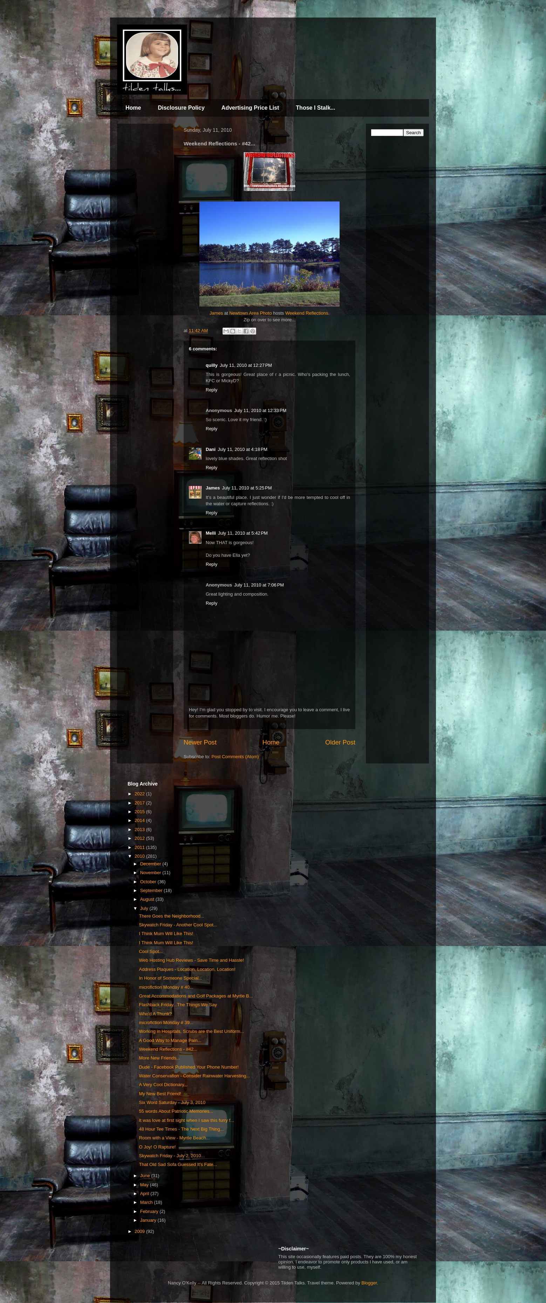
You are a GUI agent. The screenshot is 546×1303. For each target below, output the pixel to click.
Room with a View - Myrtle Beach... (174, 1137)
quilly (212, 365)
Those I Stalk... (315, 108)
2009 (140, 1231)
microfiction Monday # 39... (166, 1022)
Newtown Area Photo (250, 313)
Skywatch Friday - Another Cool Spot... (178, 924)
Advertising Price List (250, 108)
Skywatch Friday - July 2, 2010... (172, 1155)
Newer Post (200, 742)
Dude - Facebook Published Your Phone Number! (189, 1067)
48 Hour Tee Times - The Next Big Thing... (181, 1129)
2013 (140, 829)
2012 (140, 838)
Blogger (369, 1282)
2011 (140, 847)
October (149, 881)
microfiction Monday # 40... (166, 987)
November (151, 872)
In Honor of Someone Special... (170, 978)
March (147, 1202)
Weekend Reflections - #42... (168, 1049)
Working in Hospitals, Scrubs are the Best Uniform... (191, 1031)
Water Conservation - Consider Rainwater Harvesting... (194, 1075)
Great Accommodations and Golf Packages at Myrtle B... (196, 996)
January (149, 1220)
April (145, 1193)
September (152, 890)
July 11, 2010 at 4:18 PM (242, 449)
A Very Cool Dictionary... (163, 1084)
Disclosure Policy (181, 108)
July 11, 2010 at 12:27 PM (246, 365)
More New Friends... (159, 1058)
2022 (140, 793)
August (148, 899)
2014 (140, 820)
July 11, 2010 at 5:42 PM (243, 533)
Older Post (340, 742)
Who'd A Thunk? (155, 1013)
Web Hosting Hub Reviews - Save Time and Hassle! (191, 960)
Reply (211, 389)
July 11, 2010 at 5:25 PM (247, 488)
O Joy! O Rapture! (157, 1147)
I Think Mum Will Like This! (166, 933)
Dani (211, 449)
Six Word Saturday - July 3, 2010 (172, 1102)
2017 (140, 802)
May (145, 1184)
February (150, 1211)
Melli (211, 533)
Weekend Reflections (306, 313)
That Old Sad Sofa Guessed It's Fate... (178, 1164)
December (151, 863)
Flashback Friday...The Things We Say (178, 1004)
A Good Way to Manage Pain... (170, 1040)
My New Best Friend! (160, 1093)
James (216, 313)
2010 (140, 856)
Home (133, 108)
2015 (140, 811)
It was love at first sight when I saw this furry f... (186, 1120)
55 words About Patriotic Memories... (176, 1111)
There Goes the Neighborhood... (171, 916)
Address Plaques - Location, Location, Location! (187, 969)
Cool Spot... (151, 951)
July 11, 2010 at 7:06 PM (259, 585)
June (145, 1175)
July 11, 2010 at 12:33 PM (260, 410)
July (145, 908)
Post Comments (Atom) (235, 756)
